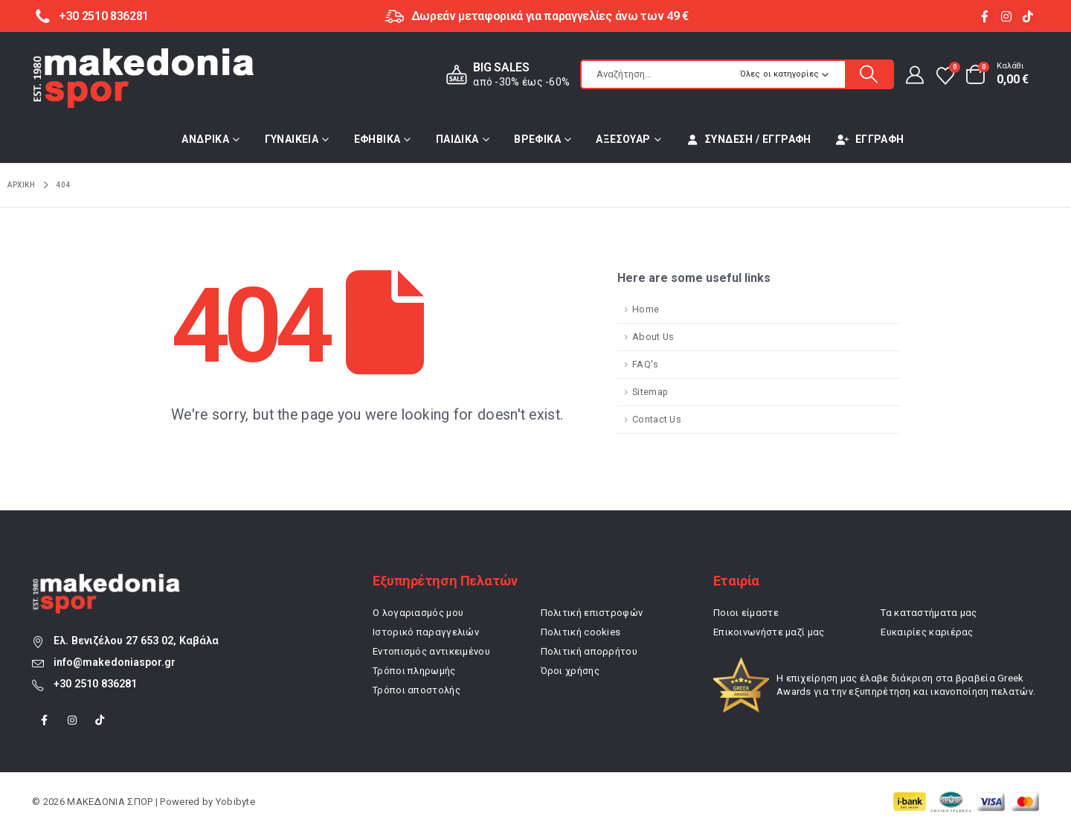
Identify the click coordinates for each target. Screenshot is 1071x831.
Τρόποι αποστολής (416, 690)
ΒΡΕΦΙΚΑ (537, 139)
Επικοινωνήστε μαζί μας (769, 632)
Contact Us (656, 419)
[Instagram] (1006, 16)
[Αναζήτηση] (868, 74)
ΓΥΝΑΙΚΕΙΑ (292, 139)
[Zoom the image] (106, 581)
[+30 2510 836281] (90, 16)
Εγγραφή (870, 139)
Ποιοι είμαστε (746, 612)
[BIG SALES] (505, 74)
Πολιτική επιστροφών (592, 612)
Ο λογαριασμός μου (418, 612)
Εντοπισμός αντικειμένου (431, 651)
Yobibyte (235, 801)
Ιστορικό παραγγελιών (426, 632)
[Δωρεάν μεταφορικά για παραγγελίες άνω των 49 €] (535, 16)
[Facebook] (985, 16)
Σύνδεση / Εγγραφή (748, 139)
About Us (653, 336)
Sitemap (650, 391)
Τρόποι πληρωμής (414, 670)
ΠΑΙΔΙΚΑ (457, 139)
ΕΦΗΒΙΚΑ (377, 139)
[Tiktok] (1028, 16)
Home (645, 309)
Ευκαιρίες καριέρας (927, 632)
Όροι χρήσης (570, 670)
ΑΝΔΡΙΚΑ (205, 139)
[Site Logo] (143, 78)
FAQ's (645, 364)
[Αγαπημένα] (945, 75)
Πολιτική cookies (581, 632)
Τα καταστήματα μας (929, 612)
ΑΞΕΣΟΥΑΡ (623, 139)
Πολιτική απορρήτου (589, 651)
